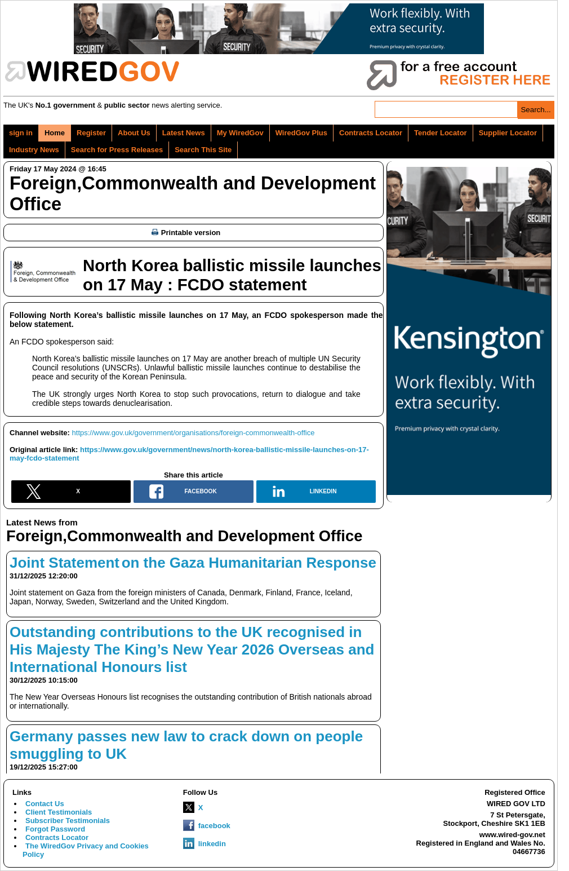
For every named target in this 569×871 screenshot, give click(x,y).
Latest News (183, 133)
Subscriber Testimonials (67, 820)
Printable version (186, 232)
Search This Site (203, 149)
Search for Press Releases (117, 149)
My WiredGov (240, 133)
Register (91, 133)
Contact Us (44, 803)
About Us (134, 133)
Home (55, 133)
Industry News (34, 149)
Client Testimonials (58, 812)
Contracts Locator (370, 133)
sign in (21, 133)
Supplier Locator (508, 133)
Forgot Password (55, 829)
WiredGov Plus (301, 133)
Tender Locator (440, 133)
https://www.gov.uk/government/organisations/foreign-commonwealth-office (193, 432)
